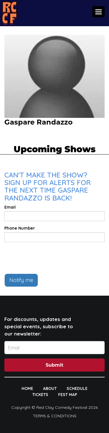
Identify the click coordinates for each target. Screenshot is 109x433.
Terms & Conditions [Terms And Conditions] (54, 415)
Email (10, 207)
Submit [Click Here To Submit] (54, 365)
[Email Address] (54, 347)
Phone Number (19, 228)
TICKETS (40, 394)
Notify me (21, 280)
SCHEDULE (77, 388)
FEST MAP (67, 394)
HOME (27, 388)
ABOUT (50, 388)
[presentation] (48, 257)
